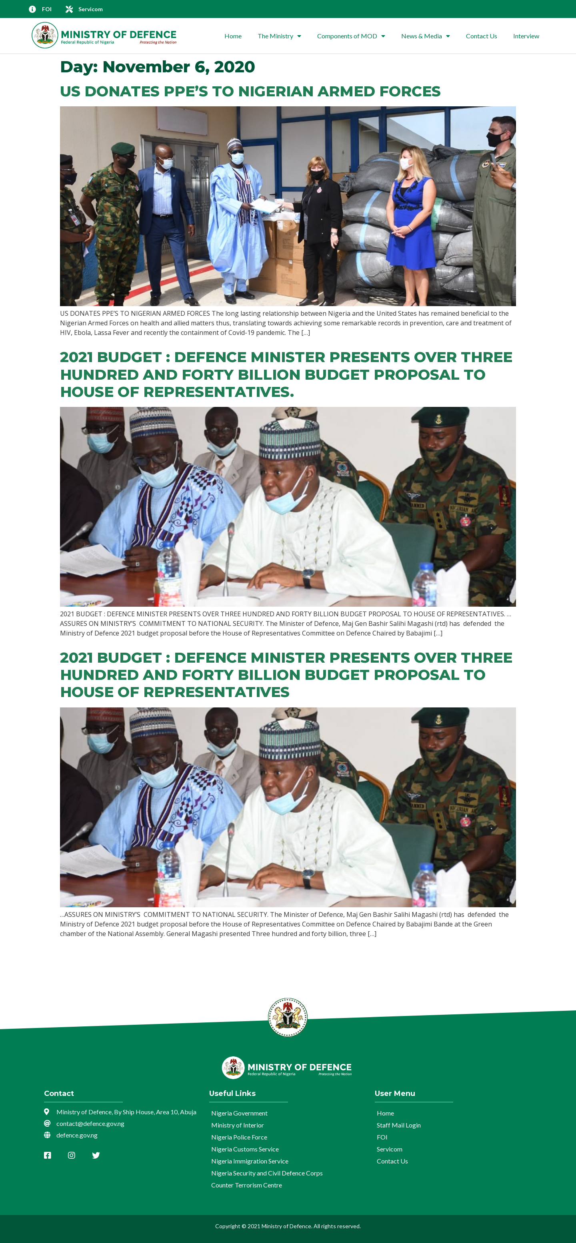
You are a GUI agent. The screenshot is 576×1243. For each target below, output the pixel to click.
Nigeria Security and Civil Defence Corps (267, 1173)
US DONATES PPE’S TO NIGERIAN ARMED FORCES (250, 91)
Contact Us (481, 36)
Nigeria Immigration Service (249, 1161)
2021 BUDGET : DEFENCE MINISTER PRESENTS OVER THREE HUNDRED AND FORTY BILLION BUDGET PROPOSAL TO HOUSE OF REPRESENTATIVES (286, 675)
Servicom (389, 1149)
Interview (526, 36)
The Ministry (279, 36)
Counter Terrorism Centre (246, 1185)
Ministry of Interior (237, 1125)
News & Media (425, 36)
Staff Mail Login (399, 1125)
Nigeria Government (239, 1113)
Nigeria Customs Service (245, 1149)
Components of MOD (351, 36)
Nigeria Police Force (239, 1137)
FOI (382, 1137)
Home (233, 36)
